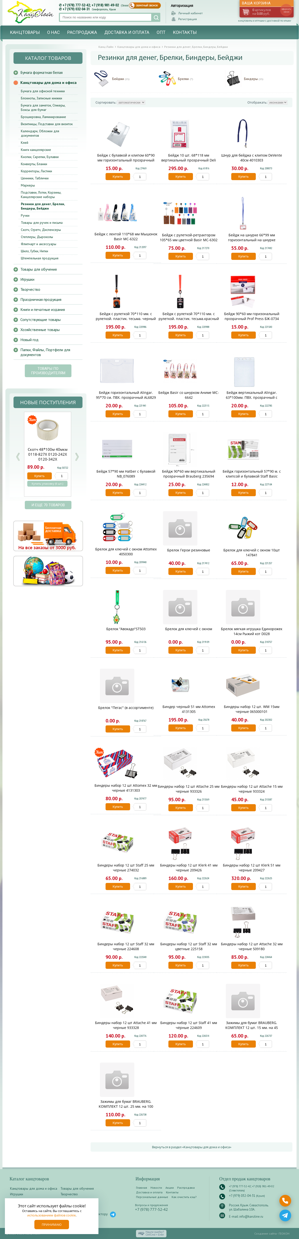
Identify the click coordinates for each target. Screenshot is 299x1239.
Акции (169, 1187)
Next (77, 456)
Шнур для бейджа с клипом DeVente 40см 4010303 (251, 157)
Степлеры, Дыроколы (37, 237)
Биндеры (253, 79)
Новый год (29, 339)
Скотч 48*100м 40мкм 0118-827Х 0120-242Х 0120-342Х (48, 454)
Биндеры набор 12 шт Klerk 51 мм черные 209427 (251, 867)
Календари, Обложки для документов (40, 133)
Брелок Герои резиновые (188, 550)
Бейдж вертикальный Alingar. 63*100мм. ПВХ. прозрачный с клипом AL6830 (251, 397)
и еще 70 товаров (48, 505)
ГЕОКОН (284, 1233)
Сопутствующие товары (40, 319)
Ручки (25, 215)
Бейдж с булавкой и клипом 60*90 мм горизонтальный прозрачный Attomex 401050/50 (126, 160)
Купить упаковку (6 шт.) (47, 483)
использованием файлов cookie (51, 1215)
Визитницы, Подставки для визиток (47, 124)
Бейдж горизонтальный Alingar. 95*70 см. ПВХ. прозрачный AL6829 (126, 395)
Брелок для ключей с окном (188, 628)
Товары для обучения (38, 269)
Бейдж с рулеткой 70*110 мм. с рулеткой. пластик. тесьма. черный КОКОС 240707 (126, 318)
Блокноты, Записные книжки (41, 98)
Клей (24, 142)
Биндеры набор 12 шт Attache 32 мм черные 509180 (252, 946)
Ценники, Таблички (35, 178)
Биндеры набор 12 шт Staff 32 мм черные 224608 (125, 946)
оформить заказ (286, 10)
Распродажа (82, 32)
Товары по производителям (48, 370)
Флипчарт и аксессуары (38, 244)
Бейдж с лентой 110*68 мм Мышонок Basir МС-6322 (126, 236)
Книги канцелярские (36, 149)
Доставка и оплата (126, 32)
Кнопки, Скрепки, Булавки (40, 157)
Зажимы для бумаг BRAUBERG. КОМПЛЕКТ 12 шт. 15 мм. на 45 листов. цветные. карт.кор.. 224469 (251, 1027)
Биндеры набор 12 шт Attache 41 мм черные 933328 (126, 1025)
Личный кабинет (190, 13)
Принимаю (52, 1224)
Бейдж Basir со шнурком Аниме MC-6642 (188, 395)
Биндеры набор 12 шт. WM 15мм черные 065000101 (251, 709)
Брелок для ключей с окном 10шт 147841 (251, 552)
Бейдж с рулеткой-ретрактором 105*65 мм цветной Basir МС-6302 (188, 237)
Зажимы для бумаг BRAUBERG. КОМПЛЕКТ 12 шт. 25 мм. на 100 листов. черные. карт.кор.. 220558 (126, 1106)
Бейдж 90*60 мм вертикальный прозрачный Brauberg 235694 (188, 474)
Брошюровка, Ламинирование (43, 117)
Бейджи (120, 79)
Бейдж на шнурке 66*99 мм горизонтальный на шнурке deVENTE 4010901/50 (251, 240)
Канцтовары (25, 32)
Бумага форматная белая (41, 72)
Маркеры (28, 185)
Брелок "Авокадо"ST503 (126, 628)
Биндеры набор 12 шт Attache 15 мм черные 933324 (252, 789)
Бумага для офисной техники (43, 91)
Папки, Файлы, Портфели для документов (45, 352)
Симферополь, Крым (104, 9)
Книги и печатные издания (42, 309)
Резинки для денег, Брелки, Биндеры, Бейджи (43, 206)
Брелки (185, 79)
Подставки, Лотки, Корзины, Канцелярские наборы (41, 194)
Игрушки (27, 279)
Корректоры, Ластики (36, 171)
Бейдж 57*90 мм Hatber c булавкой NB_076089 (125, 474)
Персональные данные (152, 1197)
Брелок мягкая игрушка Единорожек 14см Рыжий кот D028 (251, 631)
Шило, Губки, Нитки (34, 251)
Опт (161, 32)
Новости (156, 1187)
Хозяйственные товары (40, 329)
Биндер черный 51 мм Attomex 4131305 (189, 709)
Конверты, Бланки (34, 164)
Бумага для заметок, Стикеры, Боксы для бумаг (43, 107)
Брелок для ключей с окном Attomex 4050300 (126, 551)
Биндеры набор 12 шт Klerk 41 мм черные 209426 (188, 867)
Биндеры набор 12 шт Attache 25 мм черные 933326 (188, 789)
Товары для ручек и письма (42, 222)
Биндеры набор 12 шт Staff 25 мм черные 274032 (125, 867)
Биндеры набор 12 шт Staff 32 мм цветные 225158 (188, 946)
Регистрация (187, 19)
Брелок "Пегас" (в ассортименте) (125, 707)
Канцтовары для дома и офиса (48, 82)
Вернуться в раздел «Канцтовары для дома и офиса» (191, 1147)
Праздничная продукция (40, 299)
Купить (118, 176)
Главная (141, 1187)
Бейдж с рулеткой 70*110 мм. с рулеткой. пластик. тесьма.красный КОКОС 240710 (189, 318)
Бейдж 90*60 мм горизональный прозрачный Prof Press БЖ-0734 (251, 316)
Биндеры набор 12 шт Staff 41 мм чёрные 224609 (188, 1025)
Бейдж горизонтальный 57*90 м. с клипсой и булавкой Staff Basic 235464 (252, 476)
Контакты (185, 32)
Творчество (30, 289)
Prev (18, 456)
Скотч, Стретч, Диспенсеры (41, 229)
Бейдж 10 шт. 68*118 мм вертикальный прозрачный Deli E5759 (188, 160)
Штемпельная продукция (39, 258)
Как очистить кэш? (184, 1197)
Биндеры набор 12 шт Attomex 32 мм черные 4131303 (126, 788)
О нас (53, 32)
